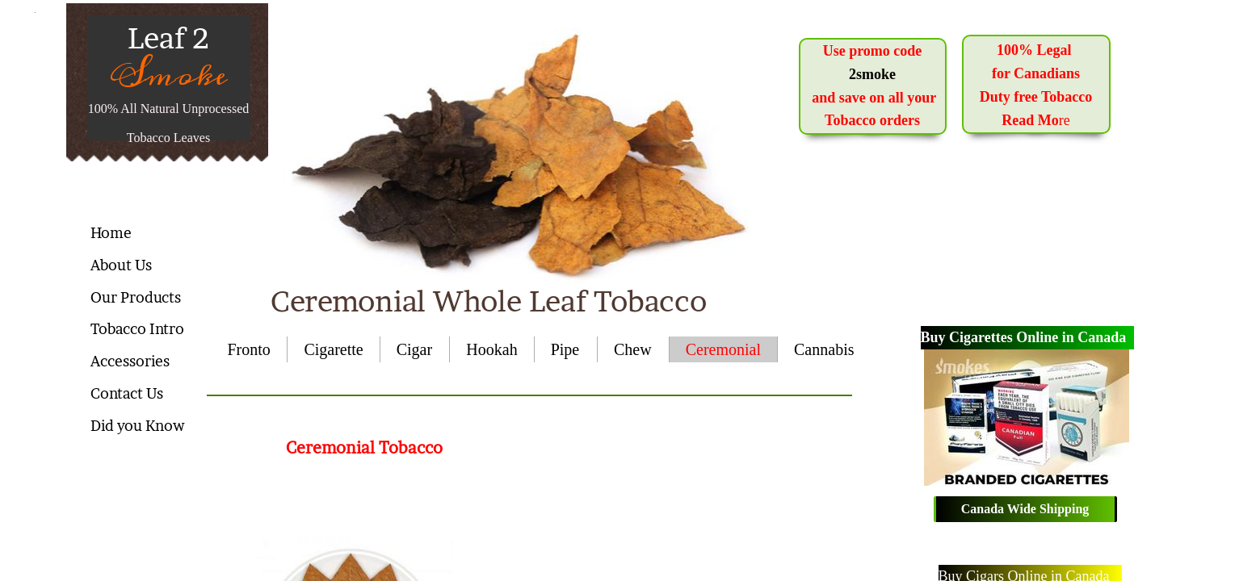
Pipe (565, 349)
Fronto (249, 349)
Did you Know (137, 425)
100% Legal (1036, 50)
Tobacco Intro (137, 328)
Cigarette (333, 349)
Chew (633, 349)
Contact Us (126, 393)
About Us (121, 265)
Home (111, 232)
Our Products (135, 297)
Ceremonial (723, 349)
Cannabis (824, 349)
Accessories (130, 361)
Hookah (491, 349)
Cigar (414, 349)
